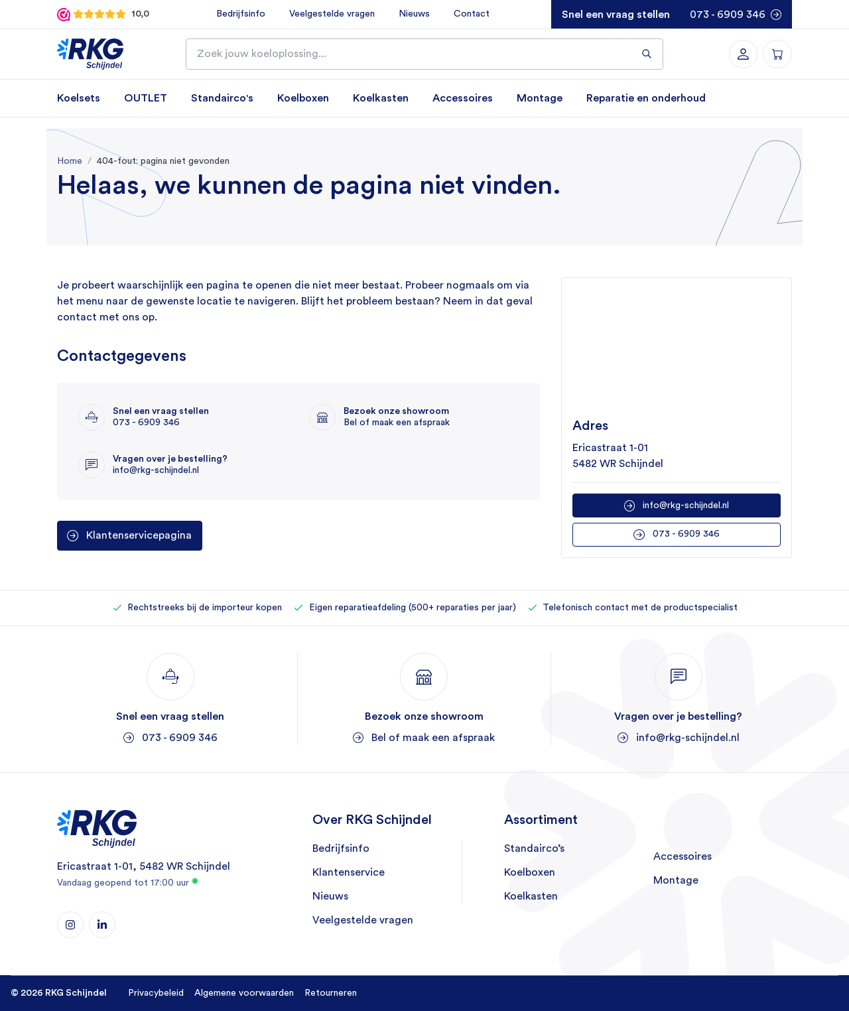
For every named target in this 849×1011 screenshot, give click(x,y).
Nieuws (413, 14)
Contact (471, 14)
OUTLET (145, 98)
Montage (539, 98)
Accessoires (462, 98)
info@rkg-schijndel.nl (686, 505)
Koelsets (78, 98)
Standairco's (222, 98)
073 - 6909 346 (727, 14)
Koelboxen (303, 98)
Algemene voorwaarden (244, 993)
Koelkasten (381, 98)
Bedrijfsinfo (240, 14)
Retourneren (330, 993)
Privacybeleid (156, 993)
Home (69, 161)
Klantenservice (348, 873)
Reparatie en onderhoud (646, 98)
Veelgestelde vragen (331, 14)
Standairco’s (534, 849)
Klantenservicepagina (139, 536)
